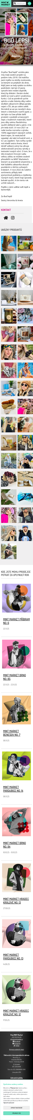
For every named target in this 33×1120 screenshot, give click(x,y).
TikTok (16, 1046)
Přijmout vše (16, 1113)
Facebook (16, 1041)
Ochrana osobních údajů (16, 1049)
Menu (29, 3)
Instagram (16, 1043)
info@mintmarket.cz (16, 1039)
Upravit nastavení (16, 1108)
